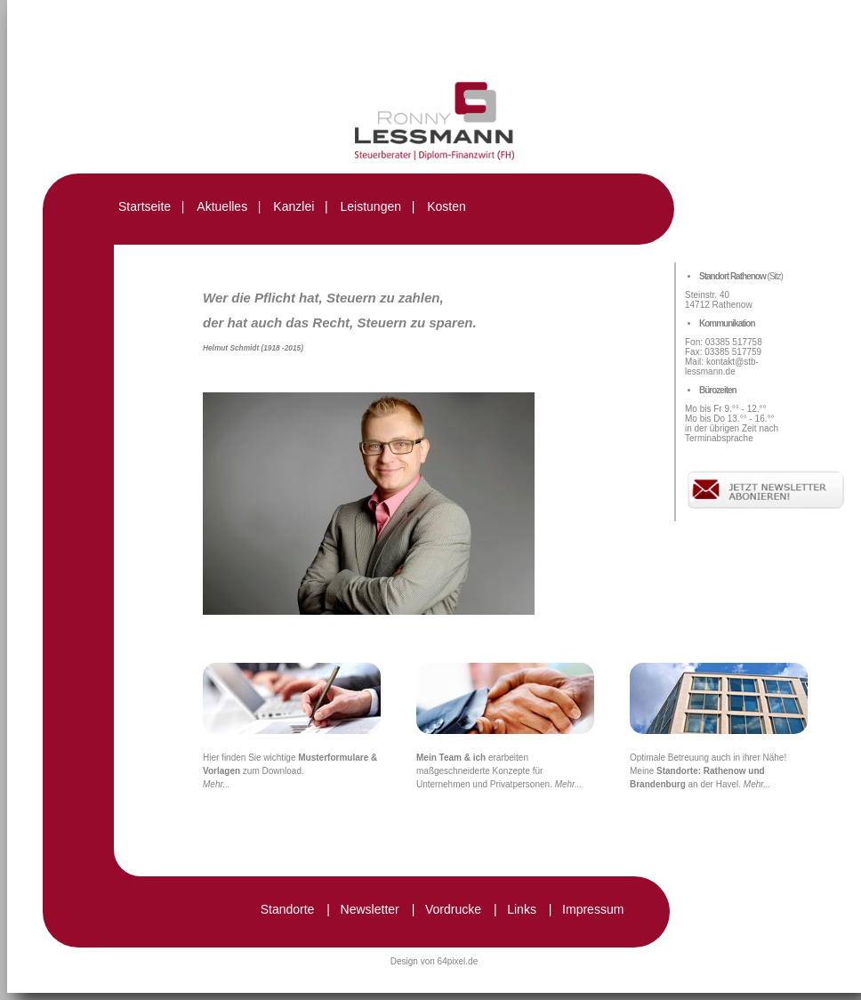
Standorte (288, 909)
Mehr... (216, 784)
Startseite (144, 206)
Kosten (446, 206)
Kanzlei (293, 206)
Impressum (593, 909)
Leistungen (370, 206)
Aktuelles (222, 206)
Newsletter (370, 909)
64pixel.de (458, 961)
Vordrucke (453, 909)
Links (521, 909)
